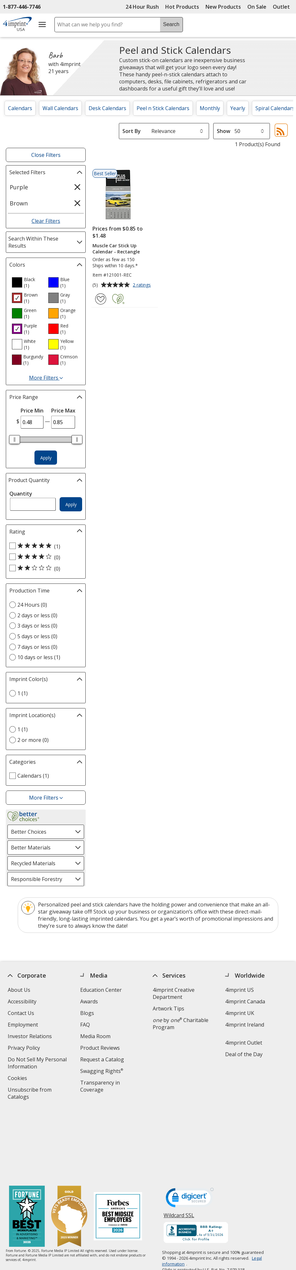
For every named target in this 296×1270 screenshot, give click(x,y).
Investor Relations (30, 1037)
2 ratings (142, 285)
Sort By (131, 131)
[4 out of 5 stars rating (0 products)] (44, 557)
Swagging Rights (101, 1071)
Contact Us (21, 1013)
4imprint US (239, 989)
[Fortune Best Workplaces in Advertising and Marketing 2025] (27, 1146)
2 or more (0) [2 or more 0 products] (33, 740)
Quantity (20, 493)
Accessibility (22, 1001)
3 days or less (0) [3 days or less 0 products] (37, 625)
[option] (27, 282)
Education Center (101, 989)
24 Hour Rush (142, 6)
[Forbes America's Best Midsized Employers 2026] (118, 1147)
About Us (19, 989)
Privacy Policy (25, 1048)
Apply (46, 458)
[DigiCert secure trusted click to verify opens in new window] (190, 1129)
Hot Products (182, 6)
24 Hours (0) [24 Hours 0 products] (32, 605)
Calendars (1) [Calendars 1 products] (33, 775)
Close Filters (46, 154)
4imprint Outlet (243, 1042)
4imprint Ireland (244, 1024)
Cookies (18, 1079)
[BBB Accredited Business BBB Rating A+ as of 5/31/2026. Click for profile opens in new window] (196, 1163)
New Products (223, 6)
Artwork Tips (168, 1008)
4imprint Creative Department (174, 993)
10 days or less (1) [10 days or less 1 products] (38, 657)
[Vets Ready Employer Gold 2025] (69, 1146)
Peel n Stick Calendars (163, 108)
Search (171, 24)
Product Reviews (100, 1047)
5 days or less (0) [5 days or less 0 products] (37, 636)
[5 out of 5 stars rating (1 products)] (44, 546)
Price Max (63, 410)
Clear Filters (46, 220)
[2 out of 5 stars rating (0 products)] (44, 568)
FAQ (85, 1024)
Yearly (237, 108)
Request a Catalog (102, 1059)
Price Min (32, 410)
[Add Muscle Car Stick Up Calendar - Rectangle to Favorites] (100, 299)
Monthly (210, 108)
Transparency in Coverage (101, 1087)
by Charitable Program (180, 1024)
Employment (23, 1024)
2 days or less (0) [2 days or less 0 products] (37, 615)
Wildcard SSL (179, 1147)
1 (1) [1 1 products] (22, 693)
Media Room (95, 1036)
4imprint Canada (245, 1001)
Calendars (20, 108)
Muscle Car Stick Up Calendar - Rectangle (116, 248)
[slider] (14, 439)
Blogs (87, 1013)
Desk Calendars (107, 108)
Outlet (283, 6)
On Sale (256, 6)
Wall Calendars (60, 108)
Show (223, 131)
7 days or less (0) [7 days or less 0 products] (37, 647)
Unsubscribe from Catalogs (30, 1094)
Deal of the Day (244, 1054)
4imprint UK (239, 1013)
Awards (89, 1001)
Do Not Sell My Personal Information (37, 1064)
